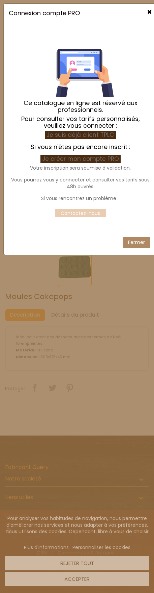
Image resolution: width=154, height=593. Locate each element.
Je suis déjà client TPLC (80, 111)
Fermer (136, 218)
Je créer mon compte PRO (81, 135)
